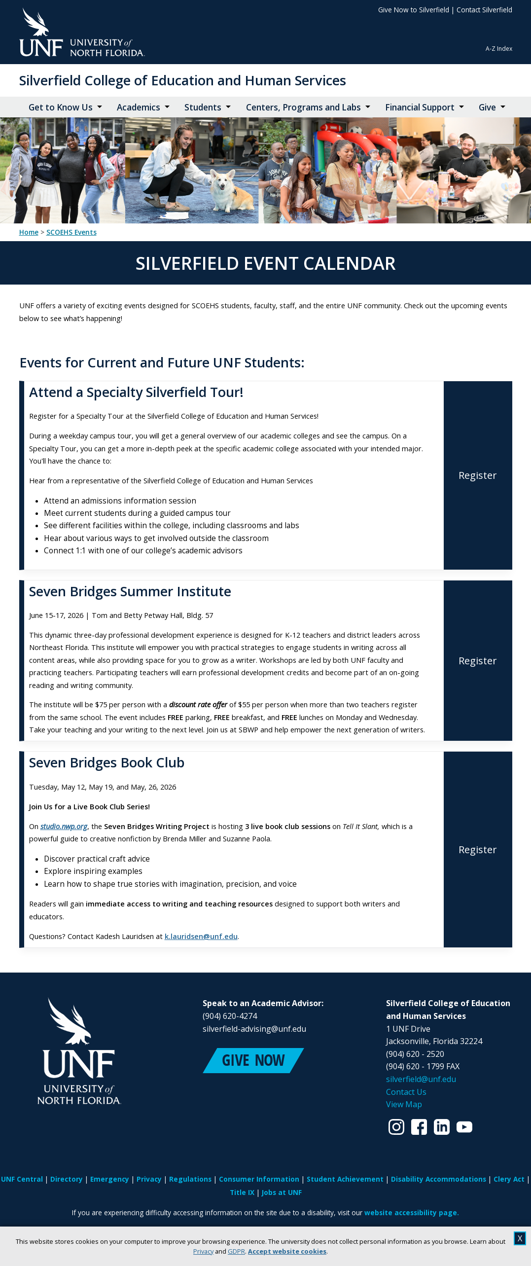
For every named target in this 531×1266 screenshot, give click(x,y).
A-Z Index (499, 48)
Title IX (242, 1192)
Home (28, 232)
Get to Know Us (61, 107)
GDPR (236, 1251)
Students (202, 107)
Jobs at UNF (282, 1192)
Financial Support (420, 107)
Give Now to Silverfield (413, 9)
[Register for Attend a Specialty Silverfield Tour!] (478, 475)
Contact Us (406, 1091)
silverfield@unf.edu (421, 1079)
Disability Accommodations (438, 1179)
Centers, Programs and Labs (303, 107)
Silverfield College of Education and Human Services (182, 80)
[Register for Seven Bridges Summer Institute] (478, 660)
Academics (138, 107)
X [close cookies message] (520, 1238)
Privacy (203, 1251)
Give (487, 107)
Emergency (109, 1179)
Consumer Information (259, 1179)
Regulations (190, 1179)
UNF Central (22, 1179)
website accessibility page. (411, 1212)
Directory (66, 1179)
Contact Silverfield (484, 9)
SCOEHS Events (71, 232)
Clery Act (509, 1179)
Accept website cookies (287, 1251)
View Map (404, 1104)
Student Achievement (345, 1179)
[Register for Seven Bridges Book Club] (478, 849)
